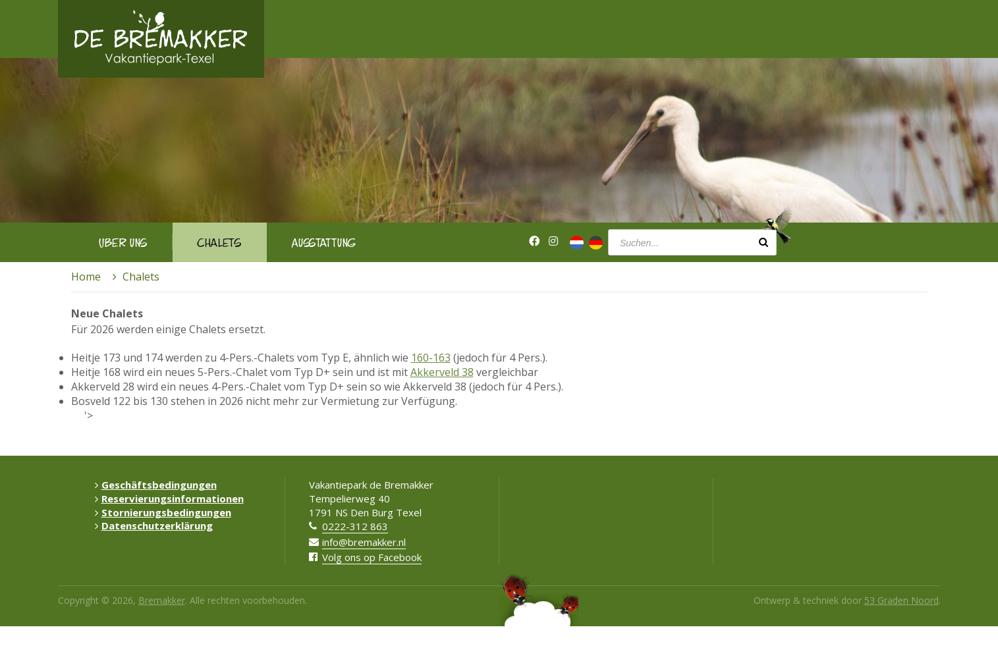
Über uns (123, 242)
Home (86, 276)
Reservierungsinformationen (169, 498)
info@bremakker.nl (364, 542)
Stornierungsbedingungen (163, 512)
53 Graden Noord (901, 600)
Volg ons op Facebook (372, 557)
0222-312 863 (355, 526)
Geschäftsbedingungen (156, 484)
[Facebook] (534, 241)
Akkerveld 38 (442, 372)
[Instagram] (553, 241)
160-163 (431, 357)
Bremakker (161, 600)
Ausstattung (324, 242)
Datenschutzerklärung (154, 525)
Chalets (219, 242)
